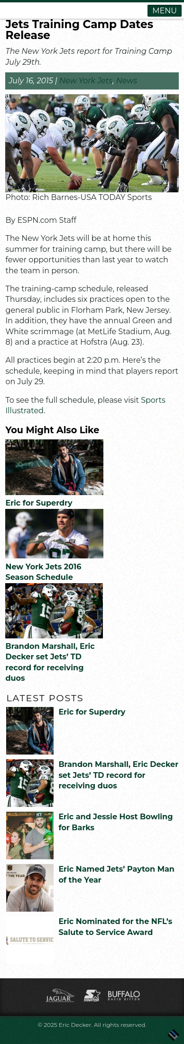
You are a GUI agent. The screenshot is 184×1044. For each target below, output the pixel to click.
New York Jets (85, 80)
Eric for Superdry (38, 502)
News (126, 80)
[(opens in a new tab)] (54, 555)
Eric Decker (75, 1024)
